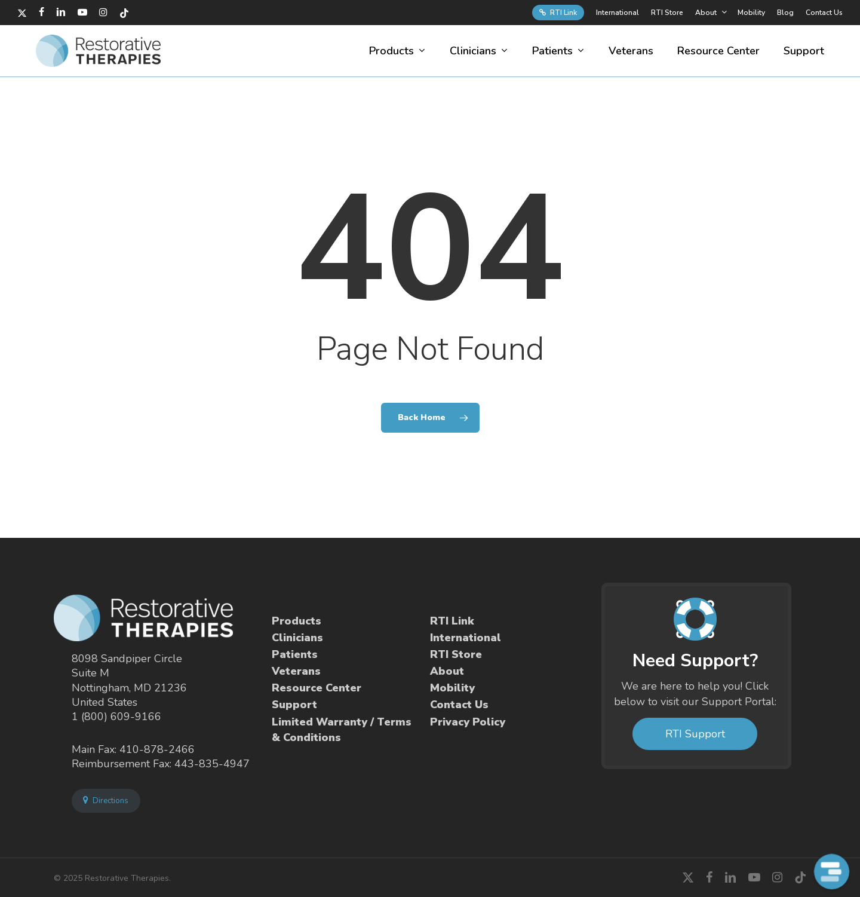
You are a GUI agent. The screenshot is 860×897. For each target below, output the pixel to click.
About (447, 671)
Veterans (296, 671)
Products (296, 621)
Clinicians (297, 637)
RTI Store (456, 654)
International (465, 637)
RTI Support (695, 734)
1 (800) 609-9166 (116, 716)
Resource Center (316, 688)
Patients (295, 654)
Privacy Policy (467, 722)
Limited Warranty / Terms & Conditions (341, 730)
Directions (105, 800)
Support (294, 704)
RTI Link (452, 621)
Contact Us (459, 704)
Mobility (452, 688)
